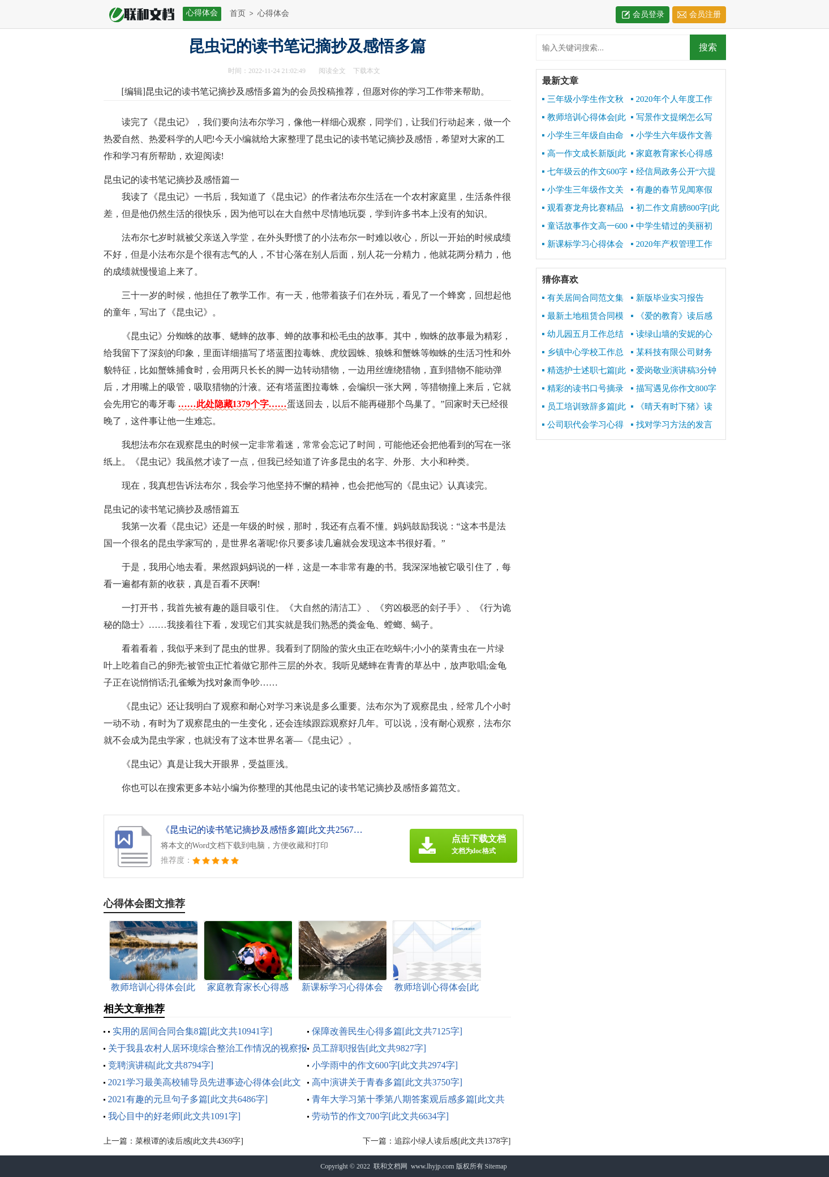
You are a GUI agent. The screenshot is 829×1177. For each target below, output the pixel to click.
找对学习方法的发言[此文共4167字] (671, 425)
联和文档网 (390, 1166)
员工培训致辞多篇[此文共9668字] (584, 407)
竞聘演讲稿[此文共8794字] (161, 1065)
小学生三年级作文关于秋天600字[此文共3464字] (583, 190)
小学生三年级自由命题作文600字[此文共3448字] (583, 136)
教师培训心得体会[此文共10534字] (584, 118)
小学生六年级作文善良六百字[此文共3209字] (671, 136)
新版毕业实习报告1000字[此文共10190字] (674, 298)
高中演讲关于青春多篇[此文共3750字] (387, 1082)
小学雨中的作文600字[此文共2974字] (385, 1065)
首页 (238, 13)
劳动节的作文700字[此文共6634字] (380, 1116)
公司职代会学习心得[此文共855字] (583, 425)
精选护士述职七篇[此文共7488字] (584, 371)
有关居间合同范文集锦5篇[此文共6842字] (583, 298)
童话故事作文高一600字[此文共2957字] (585, 226)
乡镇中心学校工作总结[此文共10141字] (583, 353)
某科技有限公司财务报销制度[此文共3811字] (671, 353)
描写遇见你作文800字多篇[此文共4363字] (674, 389)
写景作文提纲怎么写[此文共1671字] (671, 118)
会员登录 (648, 14)
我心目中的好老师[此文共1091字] (174, 1116)
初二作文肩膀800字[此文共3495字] (675, 208)
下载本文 (366, 71)
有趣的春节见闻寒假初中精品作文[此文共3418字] (671, 190)
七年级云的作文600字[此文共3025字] (585, 172)
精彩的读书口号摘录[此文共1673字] (583, 389)
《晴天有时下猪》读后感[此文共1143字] (671, 407)
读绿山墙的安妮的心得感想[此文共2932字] (672, 334)
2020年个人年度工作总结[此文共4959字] (671, 100)
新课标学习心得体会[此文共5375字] (583, 244)
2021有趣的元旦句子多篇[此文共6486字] (188, 1099)
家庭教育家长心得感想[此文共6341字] (671, 154)
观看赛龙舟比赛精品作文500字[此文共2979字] (584, 208)
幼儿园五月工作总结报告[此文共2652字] (583, 334)
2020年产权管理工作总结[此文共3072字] (671, 244)
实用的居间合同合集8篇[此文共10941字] (193, 1031)
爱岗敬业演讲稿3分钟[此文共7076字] (674, 371)
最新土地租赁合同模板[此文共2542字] (583, 316)
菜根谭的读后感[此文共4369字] (189, 1141)
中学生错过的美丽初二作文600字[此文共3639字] (671, 226)
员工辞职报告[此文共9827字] (369, 1048)
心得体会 (273, 13)
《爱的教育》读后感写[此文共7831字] (671, 316)
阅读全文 (332, 71)
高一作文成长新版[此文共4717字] (584, 154)
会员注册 (705, 14)
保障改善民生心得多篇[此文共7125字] (387, 1031)
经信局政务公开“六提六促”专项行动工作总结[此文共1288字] (675, 172)
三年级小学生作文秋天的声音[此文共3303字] (583, 100)
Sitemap (496, 1166)
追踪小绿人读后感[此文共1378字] (452, 1141)
